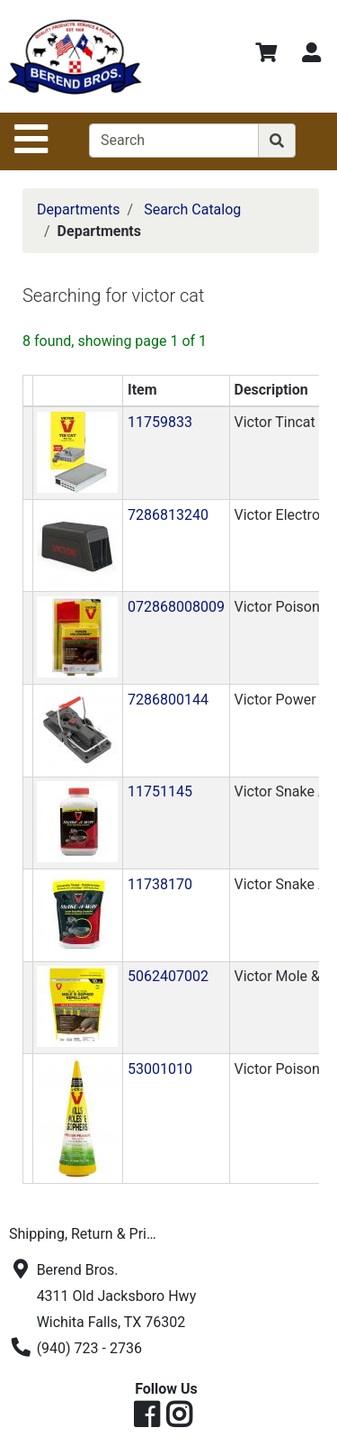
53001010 (160, 1069)
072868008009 (176, 606)
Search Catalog (192, 209)
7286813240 (168, 514)
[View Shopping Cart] (266, 55)
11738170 (160, 884)
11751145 (160, 791)
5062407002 (168, 976)
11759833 (160, 422)
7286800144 (168, 699)
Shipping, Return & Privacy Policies (87, 1233)
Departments (78, 209)
